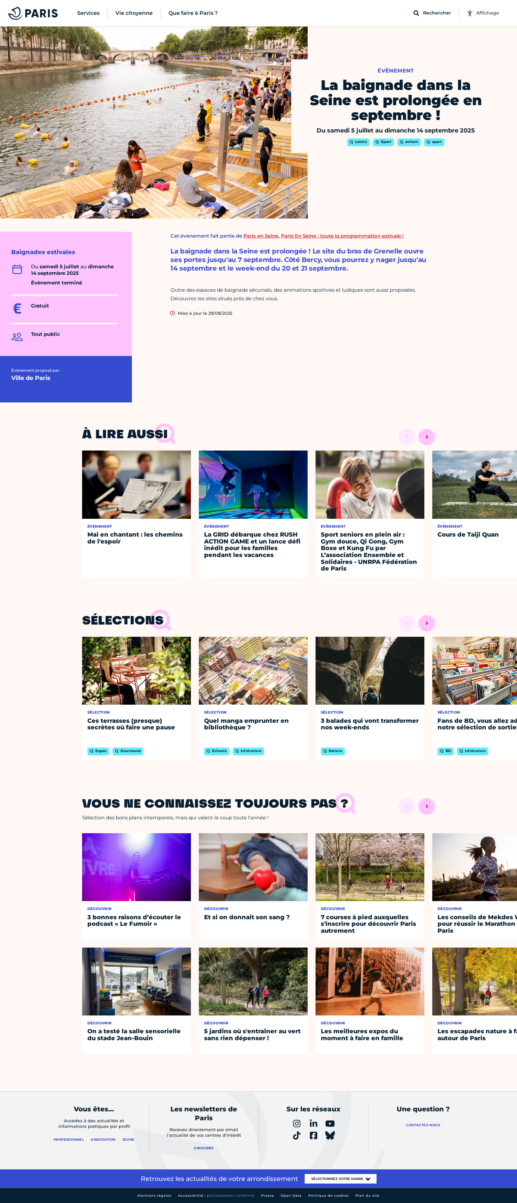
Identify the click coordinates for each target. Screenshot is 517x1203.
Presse (267, 1195)
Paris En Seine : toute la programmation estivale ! (342, 236)
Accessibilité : (216, 1195)
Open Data (291, 1195)
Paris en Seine (260, 236)
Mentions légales (154, 1195)
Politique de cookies (328, 1195)
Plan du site (367, 1195)
